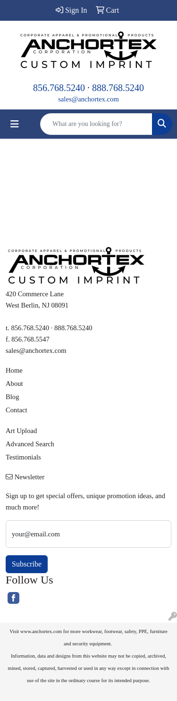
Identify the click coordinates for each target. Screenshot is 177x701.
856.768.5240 (59, 88)
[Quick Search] (96, 124)
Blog (12, 397)
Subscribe (27, 564)
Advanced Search (30, 444)
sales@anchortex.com (88, 99)
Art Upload (21, 430)
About (14, 383)
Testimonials (23, 457)
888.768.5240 (118, 88)
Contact (16, 410)
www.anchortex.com (41, 631)
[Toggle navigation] (15, 124)
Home (14, 370)
